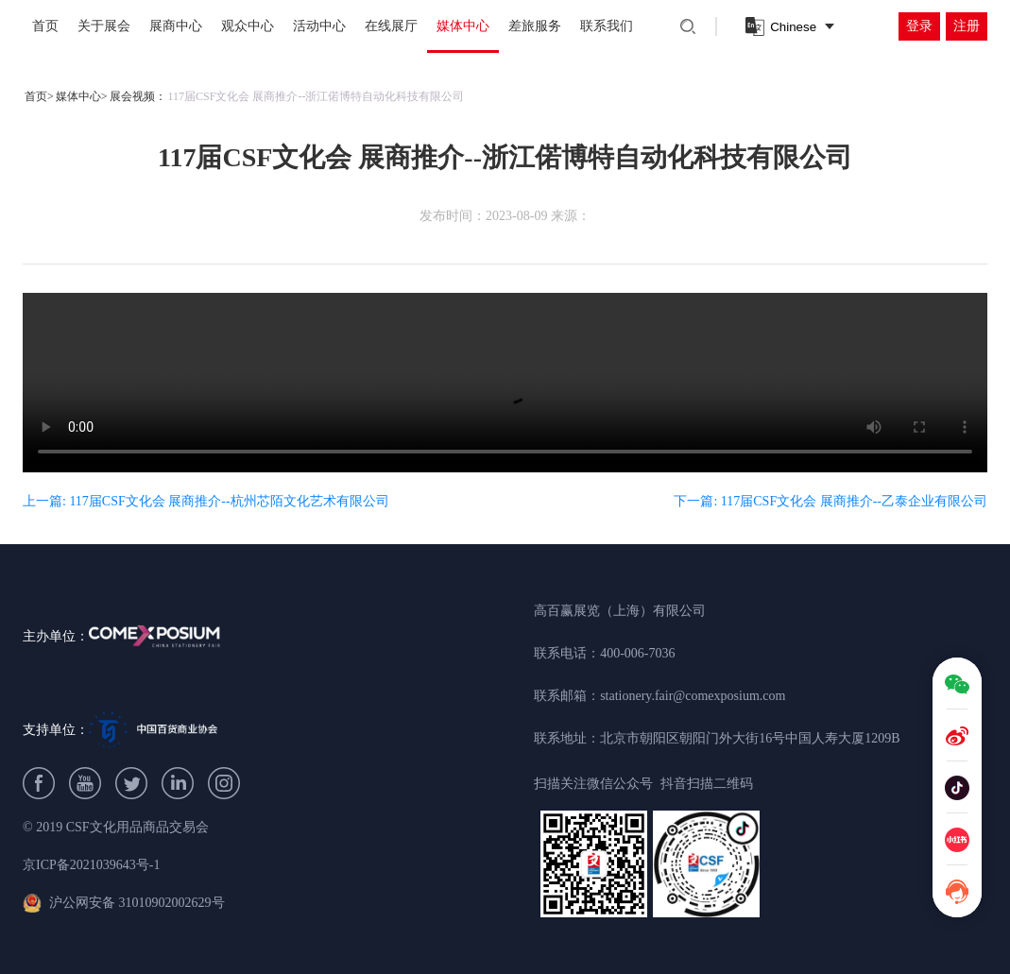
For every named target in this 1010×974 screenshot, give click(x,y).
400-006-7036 (637, 653)
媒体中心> (82, 96)
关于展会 (103, 26)
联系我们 (606, 26)
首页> (39, 96)
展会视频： (138, 96)
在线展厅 (391, 26)
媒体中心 (463, 26)
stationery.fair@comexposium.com (692, 696)
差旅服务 (534, 26)
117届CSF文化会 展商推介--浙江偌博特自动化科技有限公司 (316, 96)
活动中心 (319, 26)
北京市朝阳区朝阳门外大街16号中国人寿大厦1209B (749, 738)
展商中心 (175, 26)
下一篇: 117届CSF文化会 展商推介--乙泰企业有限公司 (830, 501)
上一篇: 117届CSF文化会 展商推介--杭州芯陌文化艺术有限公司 (206, 501)
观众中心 (247, 26)
